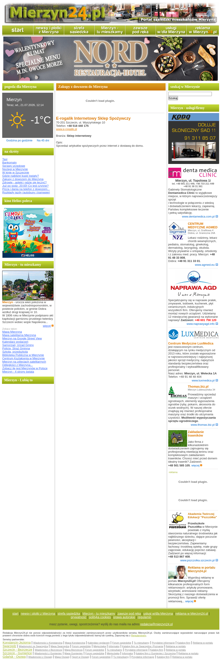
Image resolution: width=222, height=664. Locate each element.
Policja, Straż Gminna (16, 348)
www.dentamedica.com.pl (200, 216)
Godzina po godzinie (19, 140)
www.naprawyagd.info (202, 323)
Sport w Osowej (80, 657)
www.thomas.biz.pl (204, 424)
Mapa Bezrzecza (74, 650)
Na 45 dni (43, 140)
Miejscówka (99, 646)
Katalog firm (183, 642)
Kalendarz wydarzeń (15, 341)
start (15, 613)
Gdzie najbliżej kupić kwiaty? (20, 175)
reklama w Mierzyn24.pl (192, 613)
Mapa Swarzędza (59, 646)
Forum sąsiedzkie (121, 642)
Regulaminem (138, 635)
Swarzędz (9, 646)
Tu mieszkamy (141, 642)
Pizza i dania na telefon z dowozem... (26, 189)
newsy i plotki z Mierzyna (38, 613)
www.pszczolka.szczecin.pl (199, 560)
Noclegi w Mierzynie (15, 169)
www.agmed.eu (206, 264)
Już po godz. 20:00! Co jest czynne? (25, 185)
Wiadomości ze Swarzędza (33, 646)
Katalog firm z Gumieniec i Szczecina (156, 653)
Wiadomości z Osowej (40, 657)
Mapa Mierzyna (12, 331)
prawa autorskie (124, 617)
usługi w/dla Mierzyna (158, 613)
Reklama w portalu (203, 642)
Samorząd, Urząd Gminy (18, 345)
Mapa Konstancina (75, 642)
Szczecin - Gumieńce (17, 653)
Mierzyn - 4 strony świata (18, 371)
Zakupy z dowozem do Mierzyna (22, 179)
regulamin (144, 617)
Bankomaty (9, 162)
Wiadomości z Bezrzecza (48, 650)
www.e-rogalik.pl (66, 129)
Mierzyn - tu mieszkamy (98, 613)
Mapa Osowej (62, 657)
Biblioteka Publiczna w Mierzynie (23, 355)
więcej (48, 325)
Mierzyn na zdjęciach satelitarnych (24, 361)
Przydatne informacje (163, 642)
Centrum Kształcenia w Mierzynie (23, 358)
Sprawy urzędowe (13, 165)
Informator (114, 646)
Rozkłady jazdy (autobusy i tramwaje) (26, 192)
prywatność (78, 617)
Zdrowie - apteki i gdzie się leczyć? (24, 182)
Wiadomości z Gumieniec (48, 653)
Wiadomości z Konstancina (47, 642)
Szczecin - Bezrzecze (17, 649)
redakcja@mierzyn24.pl (156, 624)
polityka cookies (100, 617)
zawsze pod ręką (129, 613)
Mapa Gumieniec (73, 653)
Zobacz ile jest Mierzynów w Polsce (24, 368)
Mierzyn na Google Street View (22, 338)
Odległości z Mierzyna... (17, 365)
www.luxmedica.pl (205, 380)
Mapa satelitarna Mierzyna (19, 335)
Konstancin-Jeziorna (17, 642)
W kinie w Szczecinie (15, 172)
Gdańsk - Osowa (14, 656)
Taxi (4, 159)
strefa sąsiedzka (69, 613)
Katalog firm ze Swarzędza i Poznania (142, 646)
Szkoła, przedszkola (15, 351)
